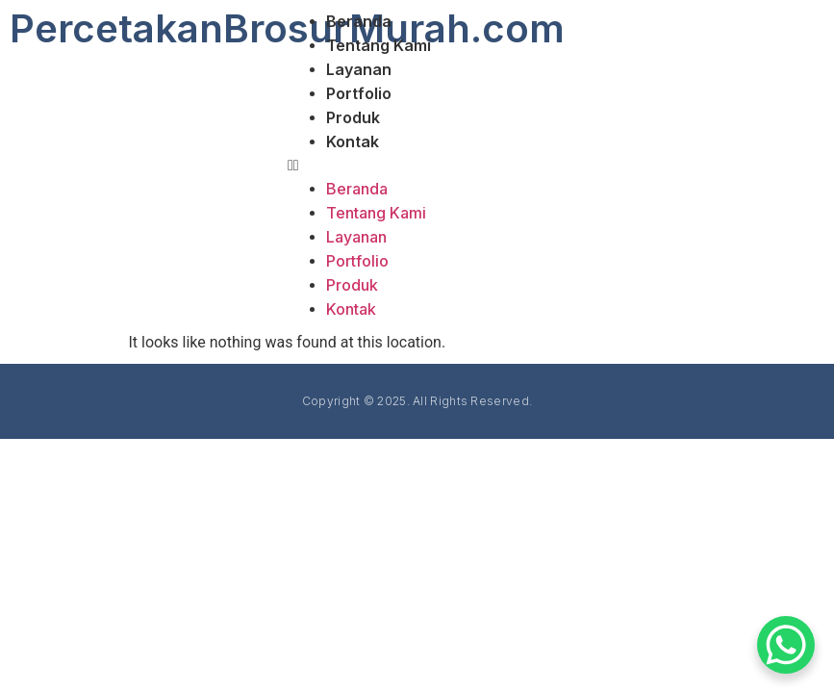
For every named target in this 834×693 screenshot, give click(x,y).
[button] (556, 165)
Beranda (359, 21)
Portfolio (359, 93)
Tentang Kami (378, 45)
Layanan (359, 69)
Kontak (352, 141)
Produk (353, 117)
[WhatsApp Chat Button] (786, 645)
